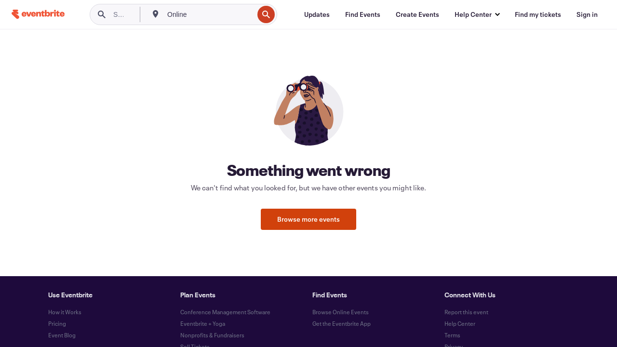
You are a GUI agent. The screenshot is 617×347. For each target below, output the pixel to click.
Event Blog (62, 335)
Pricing (57, 323)
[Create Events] (417, 14)
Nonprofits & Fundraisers (212, 335)
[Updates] (316, 14)
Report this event (466, 312)
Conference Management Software (225, 312)
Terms (452, 335)
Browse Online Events (340, 312)
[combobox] (209, 14)
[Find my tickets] (538, 14)
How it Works (64, 312)
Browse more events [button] (308, 219)
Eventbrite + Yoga (202, 323)
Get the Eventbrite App (341, 323)
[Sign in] (587, 14)
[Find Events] (362, 14)
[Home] (38, 14)
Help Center (459, 323)
